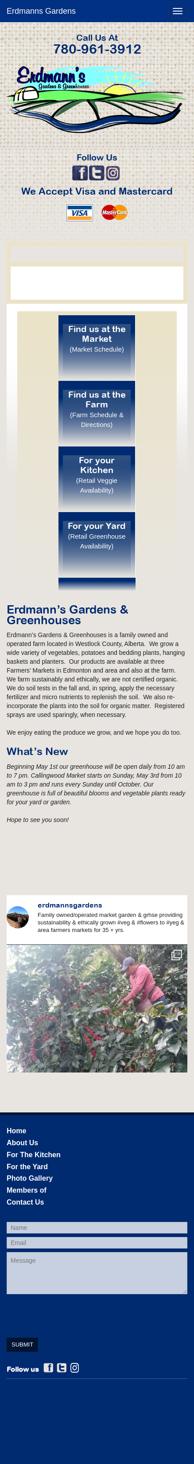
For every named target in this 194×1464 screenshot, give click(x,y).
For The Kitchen (34, 1155)
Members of (27, 1190)
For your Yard (97, 535)
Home (16, 1131)
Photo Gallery (30, 1178)
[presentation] (74, 1315)
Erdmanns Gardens (41, 11)
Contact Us (25, 1202)
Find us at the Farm (97, 409)
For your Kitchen (96, 474)
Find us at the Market (97, 338)
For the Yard (27, 1166)
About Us (22, 1143)
